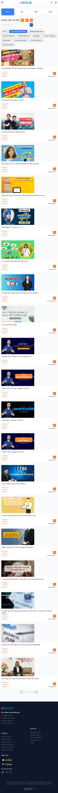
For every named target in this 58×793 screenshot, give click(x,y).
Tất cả (8, 12)
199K (36, 12)
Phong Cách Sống (8, 44)
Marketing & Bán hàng (36, 31)
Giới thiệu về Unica (6, 737)
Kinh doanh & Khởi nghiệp (18, 31)
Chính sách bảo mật (6, 742)
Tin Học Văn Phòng (49, 36)
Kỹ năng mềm (6, 40)
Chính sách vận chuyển (7, 747)
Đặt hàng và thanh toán (7, 744)
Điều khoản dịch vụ (6, 739)
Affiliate (32, 742)
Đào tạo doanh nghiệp (36, 737)
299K (50, 12)
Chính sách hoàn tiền (6, 749)
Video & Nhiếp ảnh (23, 36)
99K (22, 12)
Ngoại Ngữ (36, 36)
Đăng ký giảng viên (35, 732)
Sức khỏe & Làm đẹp (21, 40)
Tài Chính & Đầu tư (36, 40)
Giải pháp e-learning (35, 735)
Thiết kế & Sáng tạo (8, 36)
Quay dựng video (34, 740)
